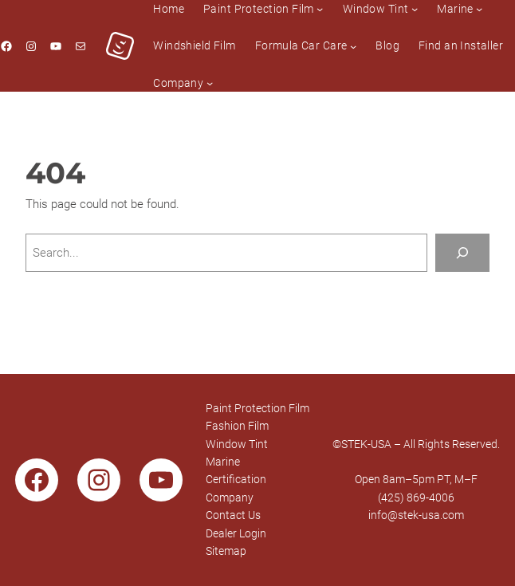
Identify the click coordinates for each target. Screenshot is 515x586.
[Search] (462, 253)
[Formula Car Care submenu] (353, 45)
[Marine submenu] (479, 9)
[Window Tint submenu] (414, 9)
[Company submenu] (209, 83)
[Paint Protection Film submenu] (319, 9)
